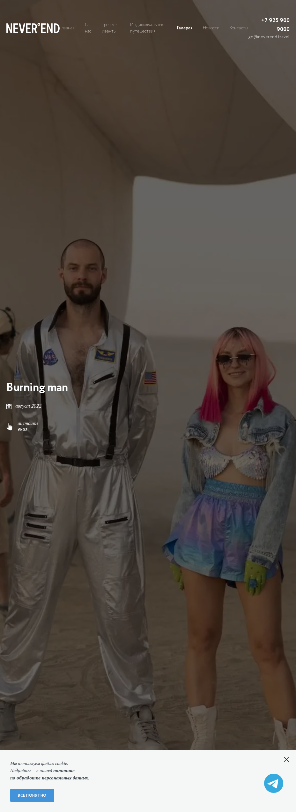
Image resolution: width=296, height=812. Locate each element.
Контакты (239, 28)
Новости (211, 28)
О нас (88, 28)
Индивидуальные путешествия (147, 28)
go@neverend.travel (269, 37)
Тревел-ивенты (109, 28)
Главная (67, 28)
